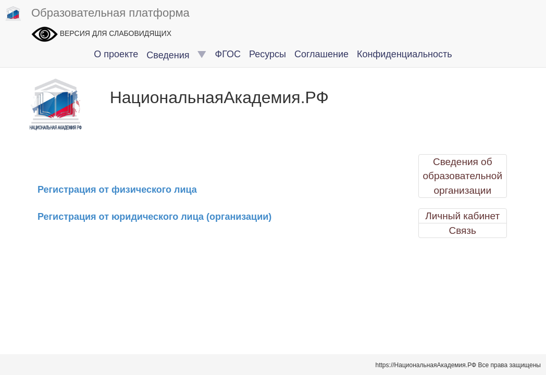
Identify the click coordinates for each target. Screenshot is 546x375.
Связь (462, 230)
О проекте (116, 54)
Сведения (176, 54)
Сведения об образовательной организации (462, 175)
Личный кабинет (462, 215)
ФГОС (228, 54)
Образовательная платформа (97, 13)
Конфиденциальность (404, 54)
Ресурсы (267, 54)
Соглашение (321, 54)
